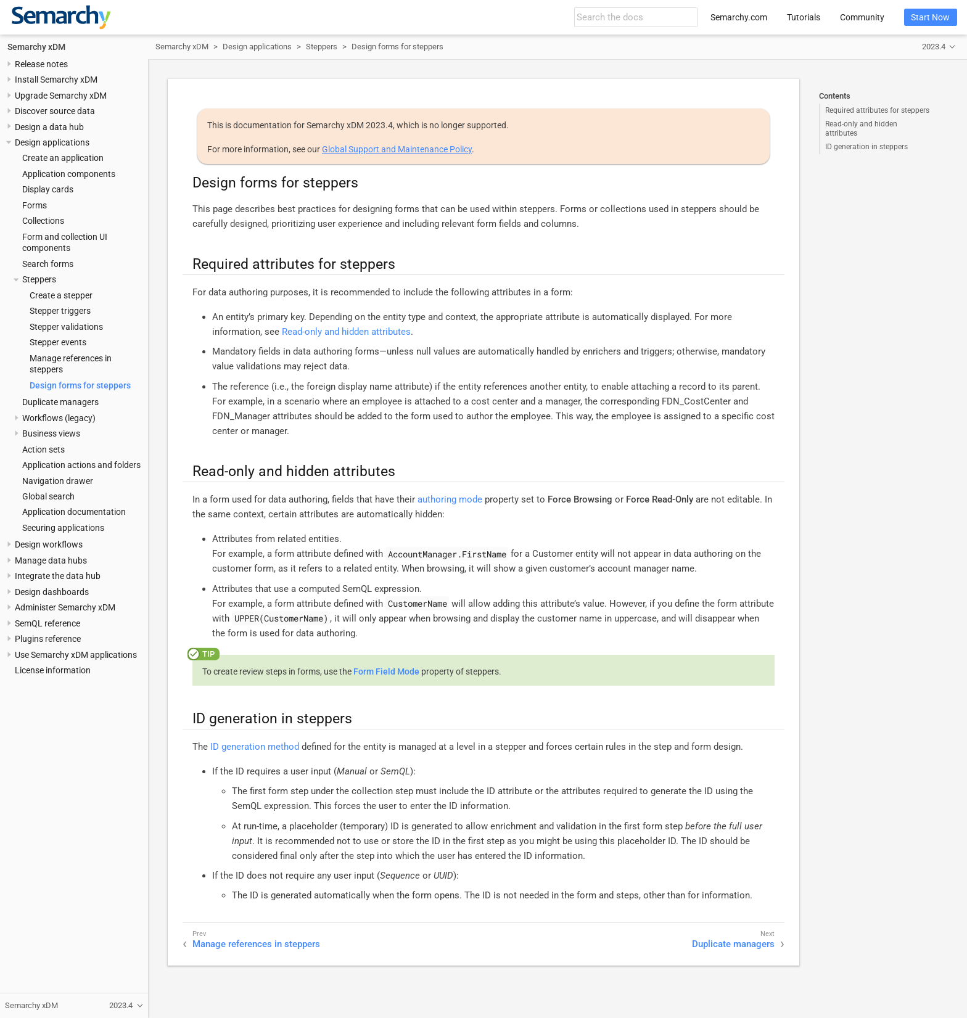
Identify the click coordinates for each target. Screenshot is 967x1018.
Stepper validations (66, 327)
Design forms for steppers (80, 385)
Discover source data (55, 111)
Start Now (930, 17)
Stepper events (58, 342)
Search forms (47, 264)
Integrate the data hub (58, 576)
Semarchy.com (738, 17)
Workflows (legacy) (59, 418)
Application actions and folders (81, 465)
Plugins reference (48, 639)
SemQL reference (47, 623)
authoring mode (450, 499)
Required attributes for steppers (877, 110)
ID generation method (254, 746)
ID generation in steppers (866, 146)
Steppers (39, 279)
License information (53, 670)
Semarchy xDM (36, 47)
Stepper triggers (60, 311)
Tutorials (803, 17)
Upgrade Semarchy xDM (61, 96)
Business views (51, 433)
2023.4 (933, 46)
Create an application (63, 158)
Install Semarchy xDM (56, 79)
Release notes (41, 64)
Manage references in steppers (256, 944)
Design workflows (49, 544)
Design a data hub (49, 127)
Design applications (52, 142)
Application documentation (74, 512)
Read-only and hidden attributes (861, 128)
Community (862, 17)
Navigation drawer (57, 481)
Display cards (47, 189)
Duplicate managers (60, 402)
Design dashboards (52, 592)
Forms (34, 205)
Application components (68, 174)
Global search (48, 496)
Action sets (43, 449)
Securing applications (63, 528)
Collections (43, 221)
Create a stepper (61, 295)
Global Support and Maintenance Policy (397, 149)
